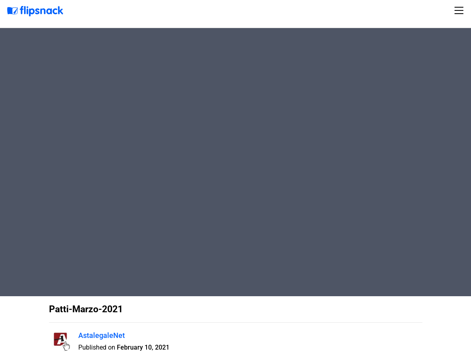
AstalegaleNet (101, 335)
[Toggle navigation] (460, 10)
